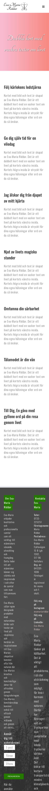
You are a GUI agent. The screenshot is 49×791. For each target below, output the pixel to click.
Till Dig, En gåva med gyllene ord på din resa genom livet (21, 416)
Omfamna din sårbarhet (21, 308)
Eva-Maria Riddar (39, 627)
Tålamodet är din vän (19, 359)
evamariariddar (41, 611)
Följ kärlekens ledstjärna (22, 87)
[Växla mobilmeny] (43, 6)
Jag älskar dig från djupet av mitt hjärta (23, 198)
